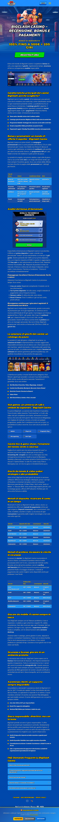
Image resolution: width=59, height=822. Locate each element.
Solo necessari (29, 818)
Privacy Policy (41, 797)
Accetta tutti (18, 818)
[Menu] (50, 3)
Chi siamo (16, 797)
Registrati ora (29, 55)
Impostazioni (41, 818)
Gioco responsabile (27, 797)
